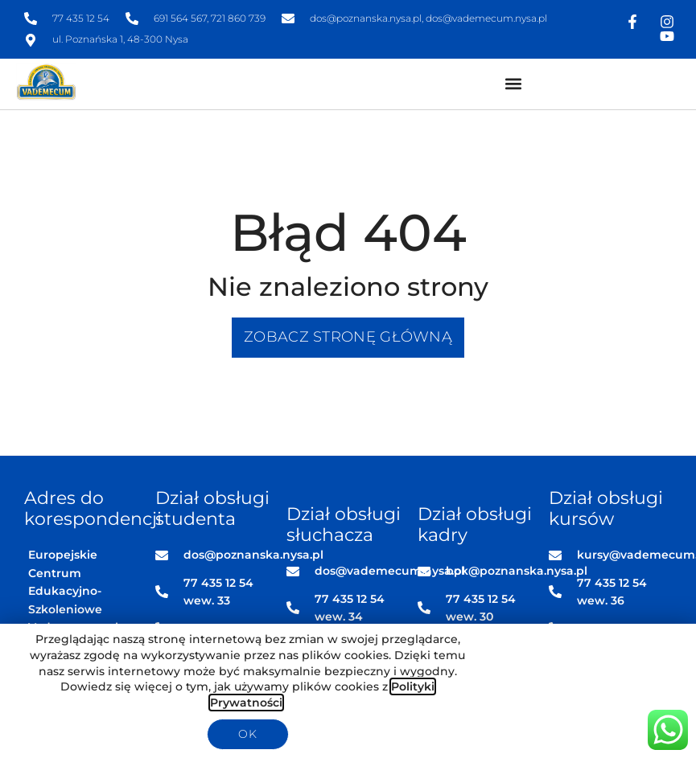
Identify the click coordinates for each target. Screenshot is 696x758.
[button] (513, 84)
